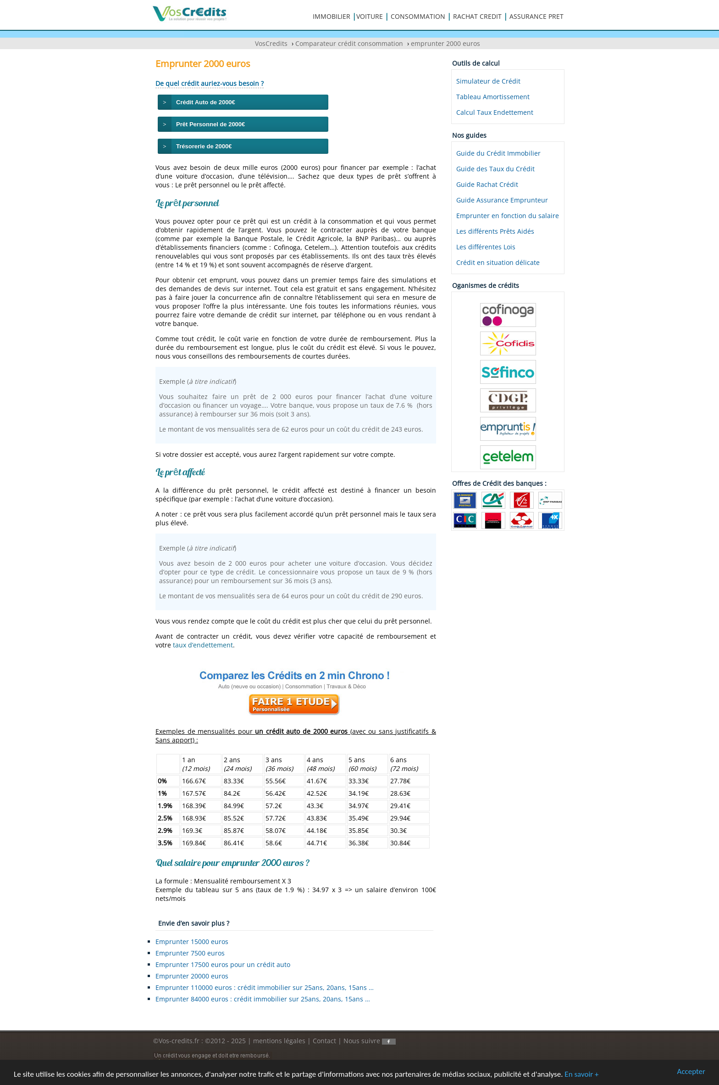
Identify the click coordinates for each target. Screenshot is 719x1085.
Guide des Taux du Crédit (495, 168)
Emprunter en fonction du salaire (507, 215)
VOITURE (369, 16)
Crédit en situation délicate (498, 262)
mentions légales (279, 1040)
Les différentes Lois (485, 246)
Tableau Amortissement (493, 96)
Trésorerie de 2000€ (204, 146)
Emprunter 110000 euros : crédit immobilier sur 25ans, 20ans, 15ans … (264, 987)
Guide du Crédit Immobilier (498, 153)
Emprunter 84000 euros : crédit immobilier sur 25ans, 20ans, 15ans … (262, 999)
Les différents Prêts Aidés (495, 231)
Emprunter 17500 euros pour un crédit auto (222, 964)
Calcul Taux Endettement (494, 112)
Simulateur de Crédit (488, 81)
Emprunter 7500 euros (190, 953)
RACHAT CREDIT (477, 16)
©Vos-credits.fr (177, 1040)
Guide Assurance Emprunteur (502, 200)
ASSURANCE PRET (536, 16)
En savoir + (581, 1074)
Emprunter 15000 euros (191, 941)
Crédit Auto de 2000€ (205, 102)
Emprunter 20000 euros (191, 976)
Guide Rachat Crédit (487, 184)
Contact (324, 1040)
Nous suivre (369, 1040)
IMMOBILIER (331, 16)
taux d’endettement (203, 645)
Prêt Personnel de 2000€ (210, 124)
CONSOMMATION (418, 16)
